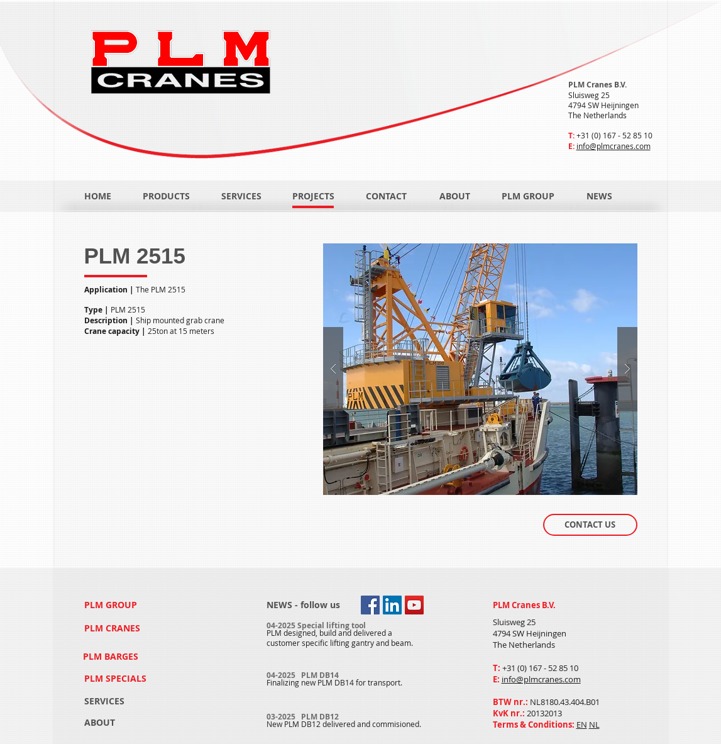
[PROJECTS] (313, 196)
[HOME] (97, 196)
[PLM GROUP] (528, 196)
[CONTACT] (387, 196)
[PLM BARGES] (112, 656)
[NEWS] (612, 196)
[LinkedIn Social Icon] (392, 605)
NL (594, 724)
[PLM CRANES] (113, 629)
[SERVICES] (241, 196)
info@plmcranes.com (613, 146)
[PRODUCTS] (166, 196)
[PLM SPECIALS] (117, 678)
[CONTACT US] (590, 525)
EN (581, 724)
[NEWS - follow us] (303, 605)
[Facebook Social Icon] (370, 605)
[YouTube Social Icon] (414, 605)
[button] (480, 369)
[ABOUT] (454, 196)
